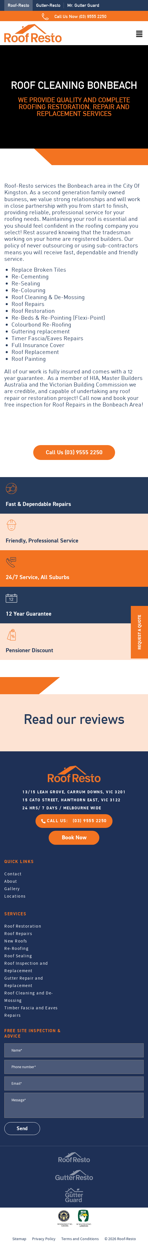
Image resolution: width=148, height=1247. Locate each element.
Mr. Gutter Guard (83, 5)
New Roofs (15, 941)
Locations (15, 896)
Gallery (12, 889)
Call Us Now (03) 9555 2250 (80, 16)
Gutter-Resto (48, 5)
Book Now (74, 837)
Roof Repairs (18, 933)
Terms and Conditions (80, 1238)
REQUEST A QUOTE (139, 632)
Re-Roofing (16, 948)
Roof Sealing (18, 956)
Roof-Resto (18, 5)
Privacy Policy (44, 1238)
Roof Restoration (22, 926)
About (10, 881)
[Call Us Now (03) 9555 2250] (45, 16)
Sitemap (19, 1238)
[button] (139, 34)
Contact (13, 874)
